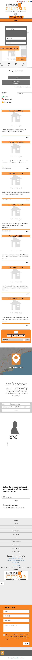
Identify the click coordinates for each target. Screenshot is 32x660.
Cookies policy (16, 552)
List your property (16, 82)
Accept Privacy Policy (11, 505)
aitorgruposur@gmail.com (16, 558)
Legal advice (16, 548)
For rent (16, 527)
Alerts (19, 78)
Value (16, 410)
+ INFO (27, 137)
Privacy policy (16, 545)
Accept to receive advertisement (14, 508)
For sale (16, 523)
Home (16, 520)
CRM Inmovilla (20, 658)
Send (16, 500)
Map (2, 583)
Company (16, 534)
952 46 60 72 (16, 562)
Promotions (16, 530)
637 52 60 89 (16, 565)
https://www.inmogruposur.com (16, 560)
